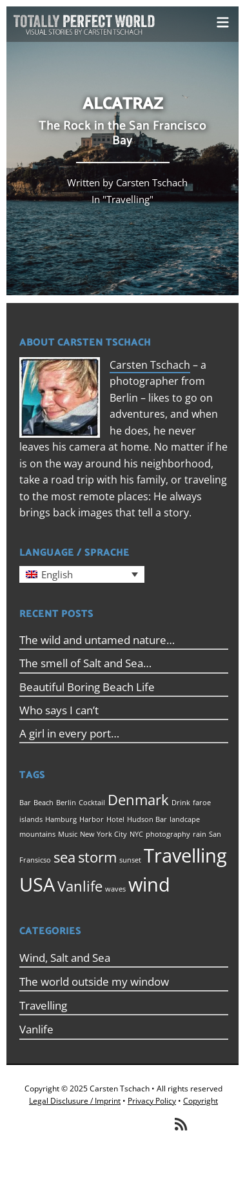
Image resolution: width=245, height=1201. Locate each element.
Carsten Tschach (150, 365)
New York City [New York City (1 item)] (103, 834)
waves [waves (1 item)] (115, 888)
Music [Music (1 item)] (67, 834)
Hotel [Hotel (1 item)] (115, 819)
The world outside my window (94, 981)
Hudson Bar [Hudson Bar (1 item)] (147, 819)
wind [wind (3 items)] (149, 884)
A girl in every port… (69, 733)
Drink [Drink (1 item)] (181, 802)
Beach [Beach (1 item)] (44, 802)
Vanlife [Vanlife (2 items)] (80, 886)
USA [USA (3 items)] (37, 884)
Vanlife (36, 1029)
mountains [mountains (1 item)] (37, 834)
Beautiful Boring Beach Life (87, 686)
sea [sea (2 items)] (64, 857)
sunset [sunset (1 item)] (130, 859)
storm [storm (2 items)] (97, 857)
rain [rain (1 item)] (199, 834)
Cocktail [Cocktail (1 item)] (92, 802)
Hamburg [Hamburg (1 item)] (61, 819)
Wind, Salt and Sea (64, 957)
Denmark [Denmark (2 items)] (138, 799)
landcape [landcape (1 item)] (185, 819)
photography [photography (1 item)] (168, 834)
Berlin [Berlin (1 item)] (66, 802)
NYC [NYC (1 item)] (136, 834)
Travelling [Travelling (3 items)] (185, 855)
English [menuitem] (57, 574)
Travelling (128, 199)
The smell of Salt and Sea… (85, 663)
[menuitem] (81, 574)
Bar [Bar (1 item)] (25, 802)
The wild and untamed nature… (97, 639)
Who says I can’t (59, 710)
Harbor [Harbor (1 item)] (91, 819)
